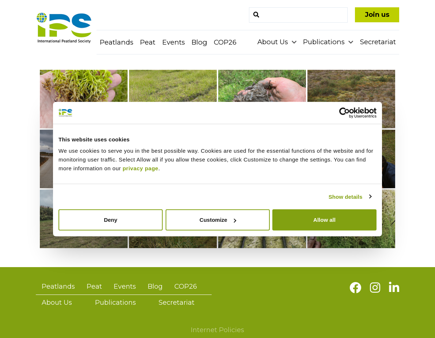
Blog (199, 42)
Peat (147, 42)
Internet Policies (217, 330)
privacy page (140, 168)
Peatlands (116, 42)
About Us (273, 42)
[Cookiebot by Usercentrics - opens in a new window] (345, 112)
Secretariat (378, 42)
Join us (377, 15)
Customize (218, 220)
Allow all (324, 220)
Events (173, 42)
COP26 (225, 42)
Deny (110, 220)
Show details (346, 196)
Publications (325, 42)
